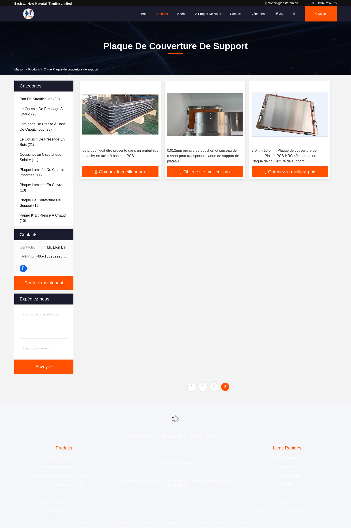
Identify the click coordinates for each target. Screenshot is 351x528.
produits (34, 69)
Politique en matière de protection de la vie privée (287, 511)
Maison (19, 69)
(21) (42, 142)
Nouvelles (287, 484)
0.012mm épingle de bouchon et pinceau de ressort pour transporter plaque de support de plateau (203, 156)
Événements (258, 14)
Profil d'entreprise (287, 457)
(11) (40, 157)
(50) (40, 99)
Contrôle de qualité (287, 475)
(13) (41, 187)
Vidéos (181, 14)
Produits (162, 14)
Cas (287, 493)
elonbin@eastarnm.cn (282, 3)
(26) (41, 111)
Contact (235, 14)
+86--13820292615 (322, 3)
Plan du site (287, 502)
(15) (40, 202)
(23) (43, 126)
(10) (43, 218)
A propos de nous (208, 14)
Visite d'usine (287, 466)
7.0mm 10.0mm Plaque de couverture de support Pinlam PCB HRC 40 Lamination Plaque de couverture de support (284, 156)
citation (320, 14)
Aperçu (142, 14)
